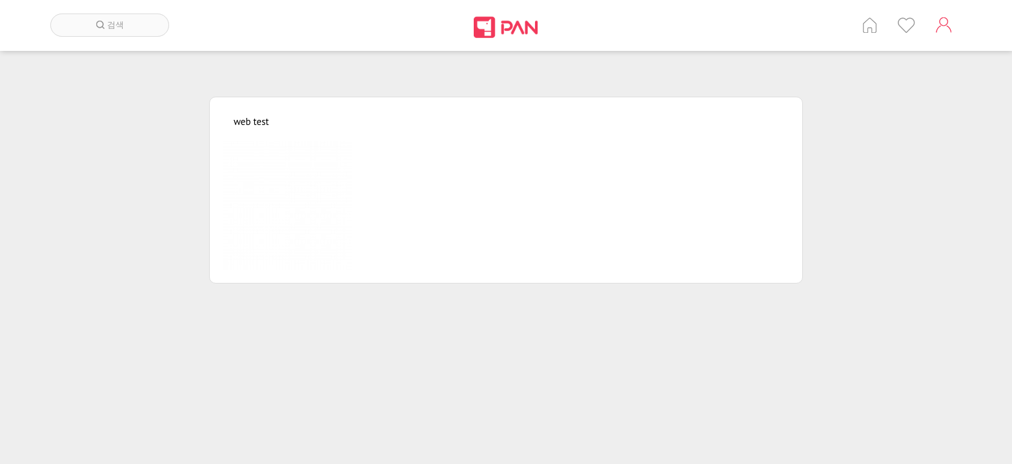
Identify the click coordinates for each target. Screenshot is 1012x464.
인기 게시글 (906, 25)
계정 (943, 25)
